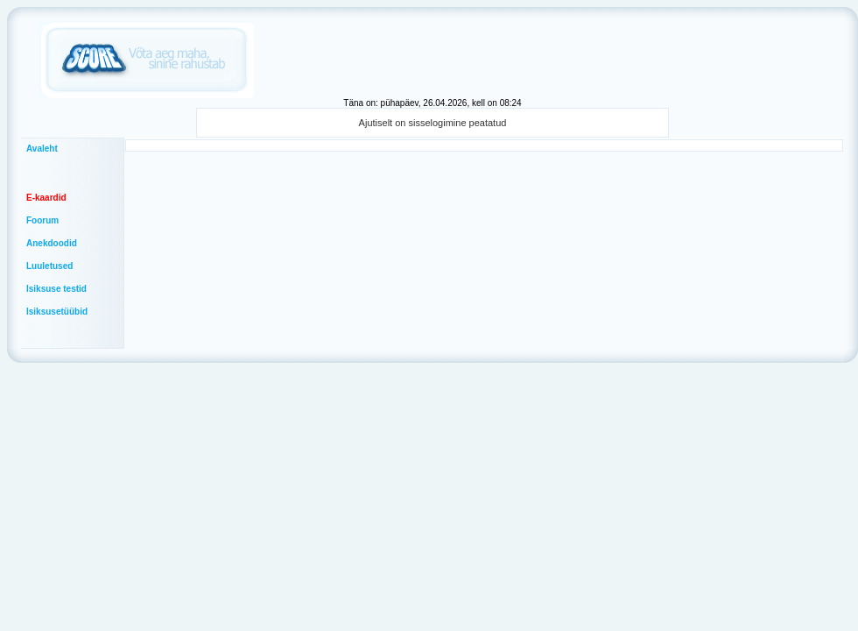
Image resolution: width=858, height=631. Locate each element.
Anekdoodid (51, 243)
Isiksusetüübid (57, 311)
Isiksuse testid (56, 289)
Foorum (42, 220)
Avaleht (42, 148)
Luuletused (49, 266)
